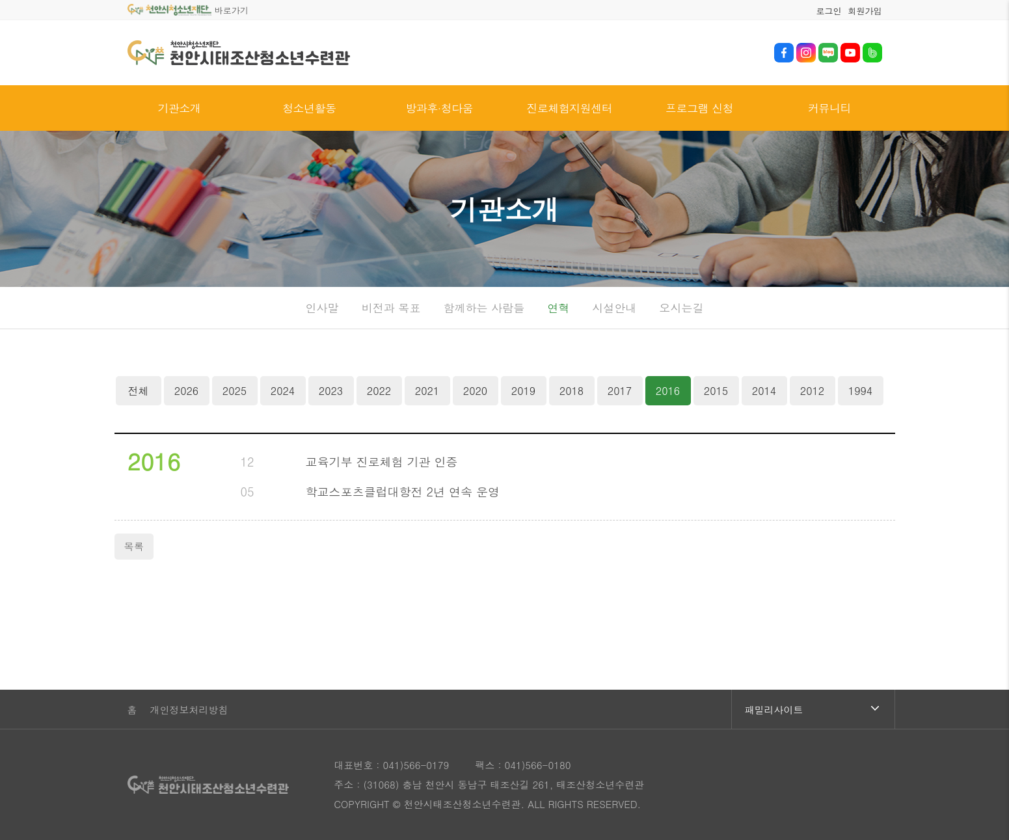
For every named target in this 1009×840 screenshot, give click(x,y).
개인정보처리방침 (189, 709)
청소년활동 (309, 108)
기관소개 (178, 108)
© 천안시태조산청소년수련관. (458, 804)
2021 (427, 390)
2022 (379, 390)
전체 (138, 390)
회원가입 (865, 11)
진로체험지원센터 (569, 108)
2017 (620, 390)
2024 (283, 390)
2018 (571, 390)
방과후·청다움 (439, 108)
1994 (860, 390)
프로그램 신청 (699, 108)
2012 (812, 390)
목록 (134, 546)
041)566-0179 (416, 765)
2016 (662, 387)
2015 (716, 390)
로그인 (829, 11)
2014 (764, 390)
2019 (523, 390)
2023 (331, 390)
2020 (475, 390)
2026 (186, 390)
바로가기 (188, 10)
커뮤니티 (829, 108)
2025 (234, 390)
